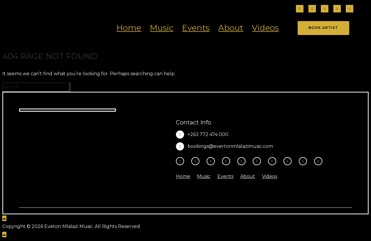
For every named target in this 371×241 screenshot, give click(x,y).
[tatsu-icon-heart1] (318, 161)
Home (129, 28)
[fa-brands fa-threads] (325, 9)
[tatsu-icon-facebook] (300, 9)
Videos (265, 28)
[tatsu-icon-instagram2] (312, 9)
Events (196, 28)
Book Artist (323, 27)
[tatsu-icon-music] (288, 161)
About (230, 28)
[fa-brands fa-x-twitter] (349, 9)
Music (161, 28)
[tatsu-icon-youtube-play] (242, 161)
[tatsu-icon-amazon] (304, 161)
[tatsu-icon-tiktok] (337, 9)
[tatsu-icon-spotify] (273, 161)
